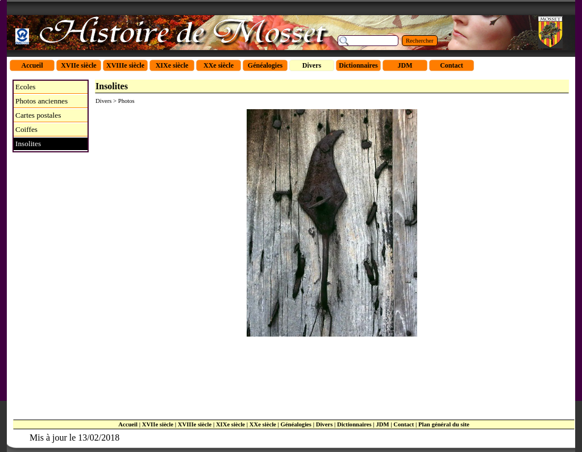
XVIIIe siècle (194, 424)
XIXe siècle (230, 424)
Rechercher (420, 41)
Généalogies (296, 424)
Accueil (128, 424)
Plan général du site (443, 424)
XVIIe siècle (157, 424)
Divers (324, 424)
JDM (382, 424)
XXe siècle (263, 424)
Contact (403, 424)
